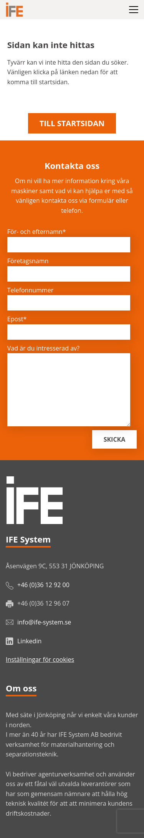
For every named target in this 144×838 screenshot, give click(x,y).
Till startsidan (72, 123)
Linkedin (29, 641)
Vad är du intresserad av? (43, 348)
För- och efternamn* (36, 231)
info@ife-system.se (44, 622)
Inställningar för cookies (40, 659)
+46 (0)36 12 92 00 (43, 585)
